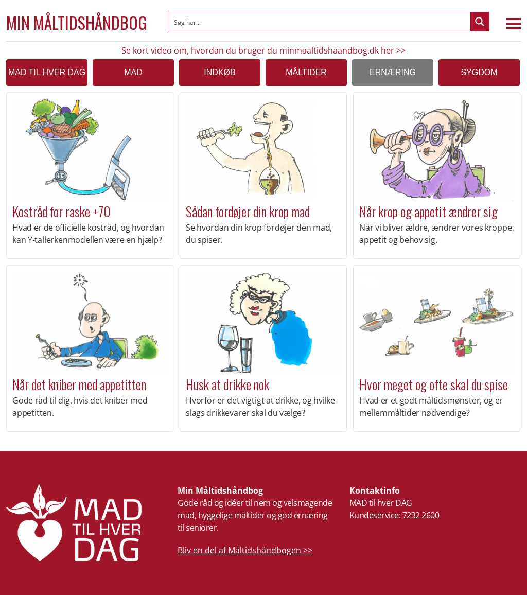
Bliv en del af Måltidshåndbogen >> (245, 550)
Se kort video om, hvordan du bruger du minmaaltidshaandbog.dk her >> (263, 50)
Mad (133, 72)
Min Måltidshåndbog (76, 22)
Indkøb (219, 72)
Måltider (306, 72)
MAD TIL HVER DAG (46, 72)
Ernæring (393, 72)
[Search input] (320, 21)
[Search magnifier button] (479, 21)
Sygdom (479, 72)
